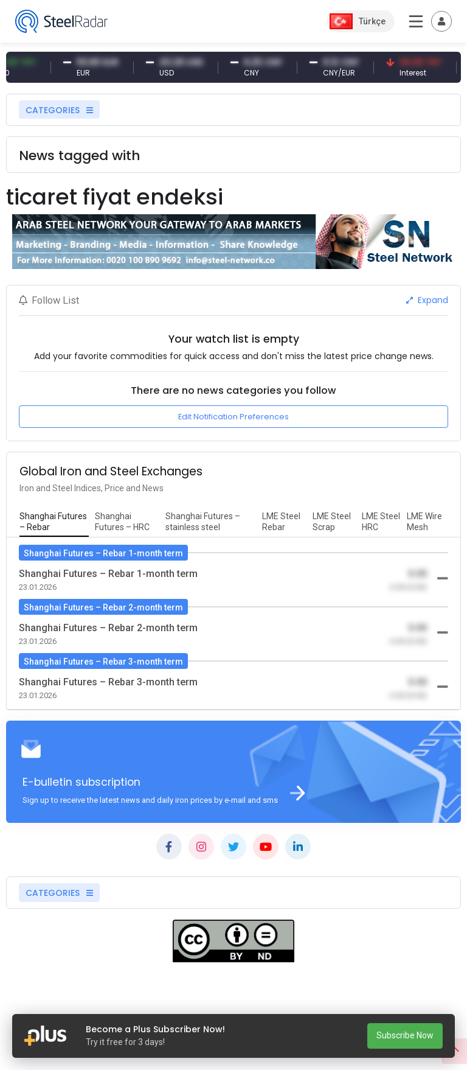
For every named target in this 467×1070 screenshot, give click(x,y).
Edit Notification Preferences (233, 416)
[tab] (54, 522)
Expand (427, 300)
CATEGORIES (59, 110)
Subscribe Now (405, 1035)
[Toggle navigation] (441, 21)
